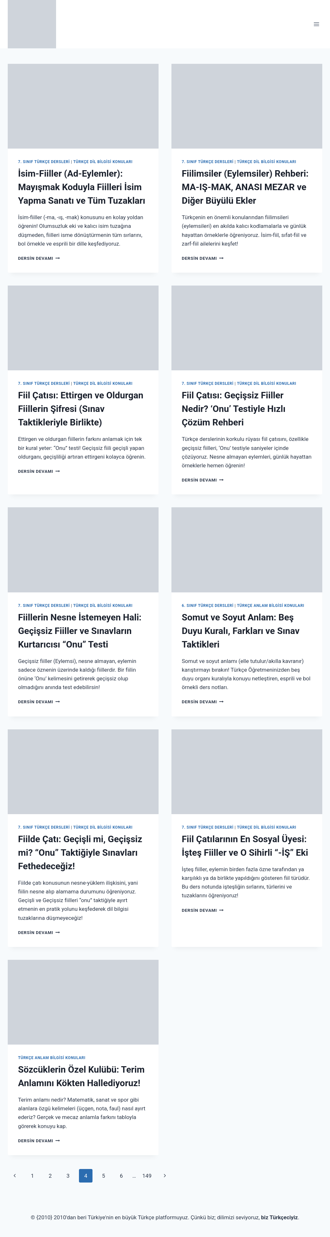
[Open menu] (316, 24)
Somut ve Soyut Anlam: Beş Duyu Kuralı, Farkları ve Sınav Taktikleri (240, 631)
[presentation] (83, 106)
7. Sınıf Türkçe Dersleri (44, 162)
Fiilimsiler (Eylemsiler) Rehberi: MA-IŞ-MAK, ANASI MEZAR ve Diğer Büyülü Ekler (245, 187)
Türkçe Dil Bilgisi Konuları (102, 162)
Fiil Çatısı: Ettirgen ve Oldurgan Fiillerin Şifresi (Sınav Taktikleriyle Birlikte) (80, 409)
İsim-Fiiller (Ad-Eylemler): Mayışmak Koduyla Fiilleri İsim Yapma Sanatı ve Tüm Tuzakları (81, 187)
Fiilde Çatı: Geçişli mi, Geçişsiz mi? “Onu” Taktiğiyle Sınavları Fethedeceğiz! (80, 853)
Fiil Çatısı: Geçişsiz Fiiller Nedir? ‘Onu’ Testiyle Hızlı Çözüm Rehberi (234, 409)
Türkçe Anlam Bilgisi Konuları (270, 605)
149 (147, 1176)
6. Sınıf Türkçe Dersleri (208, 605)
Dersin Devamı (39, 258)
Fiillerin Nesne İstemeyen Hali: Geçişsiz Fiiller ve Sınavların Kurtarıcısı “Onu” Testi (79, 631)
